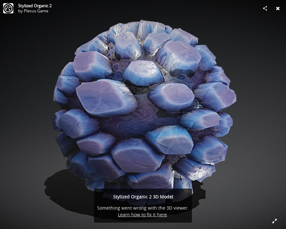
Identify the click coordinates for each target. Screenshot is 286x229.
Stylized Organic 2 (34, 6)
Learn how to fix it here (142, 215)
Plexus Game (36, 11)
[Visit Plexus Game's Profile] (8, 8)
